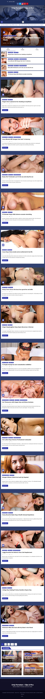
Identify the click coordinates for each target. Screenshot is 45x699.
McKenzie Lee (10, 65)
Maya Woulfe (4, 512)
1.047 (12, 644)
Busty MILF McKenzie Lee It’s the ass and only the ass (17, 177)
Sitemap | (22, 694)
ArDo (12, 43)
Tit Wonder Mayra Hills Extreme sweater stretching (17, 214)
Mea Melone (4, 550)
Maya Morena (4, 437)
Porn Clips (16, 52)
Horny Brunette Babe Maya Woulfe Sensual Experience (18, 515)
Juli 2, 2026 (6, 43)
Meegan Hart (4, 137)
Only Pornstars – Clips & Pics (22, 8)
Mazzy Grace (4, 287)
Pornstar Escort (23, 65)
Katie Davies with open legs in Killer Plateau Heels (21, 39)
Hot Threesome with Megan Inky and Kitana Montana (17, 402)
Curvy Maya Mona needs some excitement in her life (17, 252)
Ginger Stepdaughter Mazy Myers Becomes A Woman (17, 327)
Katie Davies (5, 35)
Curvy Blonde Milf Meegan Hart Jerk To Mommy (16, 139)
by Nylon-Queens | (39, 692)
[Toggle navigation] (23, 22)
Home (22, 696)
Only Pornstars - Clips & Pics (22, 685)
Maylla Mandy (5, 362)
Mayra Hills (10, 72)
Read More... (5, 110)
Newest (8, 49)
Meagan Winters (5, 475)
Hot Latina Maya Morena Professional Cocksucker (16, 439)
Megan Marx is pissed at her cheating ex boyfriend (16, 101)
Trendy (36, 49)
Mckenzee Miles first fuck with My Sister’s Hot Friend (17, 627)
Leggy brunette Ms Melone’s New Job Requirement (17, 552)
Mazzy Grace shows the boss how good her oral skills (17, 289)
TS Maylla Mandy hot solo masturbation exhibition (16, 364)
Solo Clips (16, 72)
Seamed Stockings (12, 35)
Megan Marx (10, 52)
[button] (43, 21)
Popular (22, 49)
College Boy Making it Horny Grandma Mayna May (16, 590)
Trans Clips (11, 362)
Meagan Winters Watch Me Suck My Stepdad (15, 477)
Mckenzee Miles (5, 625)
